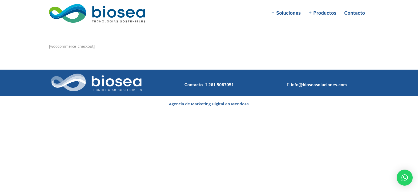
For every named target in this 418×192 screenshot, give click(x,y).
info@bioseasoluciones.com (319, 85)
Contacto (354, 13)
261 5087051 (220, 85)
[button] (405, 178)
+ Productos (322, 13)
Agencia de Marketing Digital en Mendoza (209, 103)
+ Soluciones (286, 13)
